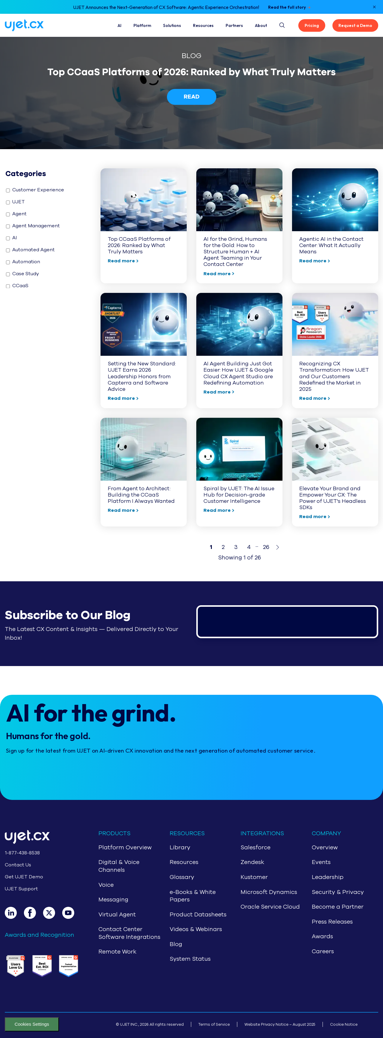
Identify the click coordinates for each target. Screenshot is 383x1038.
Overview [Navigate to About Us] (325, 847)
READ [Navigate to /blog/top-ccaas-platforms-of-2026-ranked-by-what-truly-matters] (192, 97)
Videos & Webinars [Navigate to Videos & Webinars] (196, 929)
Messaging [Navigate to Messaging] (113, 900)
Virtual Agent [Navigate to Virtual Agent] (117, 915)
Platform (142, 25)
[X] (52, 913)
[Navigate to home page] (31, 25)
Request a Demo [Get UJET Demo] (355, 25)
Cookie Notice (344, 1024)
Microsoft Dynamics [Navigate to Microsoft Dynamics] (269, 892)
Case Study (22, 273)
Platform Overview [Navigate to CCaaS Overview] (125, 847)
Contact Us (18, 865)
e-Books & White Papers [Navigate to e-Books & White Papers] (193, 896)
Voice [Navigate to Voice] (106, 885)
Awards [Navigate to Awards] (322, 936)
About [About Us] (261, 25)
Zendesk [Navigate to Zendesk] (252, 862)
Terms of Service (214, 1024)
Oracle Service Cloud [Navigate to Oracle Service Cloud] (270, 907)
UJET (15, 202)
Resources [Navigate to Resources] (184, 862)
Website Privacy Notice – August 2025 (279, 1024)
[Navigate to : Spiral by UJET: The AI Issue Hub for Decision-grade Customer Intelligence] (239, 472)
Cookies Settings (32, 1024)
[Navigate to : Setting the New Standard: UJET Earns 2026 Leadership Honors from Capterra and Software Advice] (144, 350)
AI (119, 25)
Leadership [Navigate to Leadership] (328, 877)
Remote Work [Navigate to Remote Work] (117, 952)
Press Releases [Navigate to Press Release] (332, 922)
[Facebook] (33, 913)
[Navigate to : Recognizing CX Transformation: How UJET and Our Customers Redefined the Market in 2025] (335, 350)
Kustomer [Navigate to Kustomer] (254, 877)
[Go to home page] (42, 838)
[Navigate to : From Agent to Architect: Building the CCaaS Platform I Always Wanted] (144, 472)
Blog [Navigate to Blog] (176, 944)
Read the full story (287, 7)
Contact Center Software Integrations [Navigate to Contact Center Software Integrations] (129, 933)
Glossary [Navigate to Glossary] (182, 877)
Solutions (172, 25)
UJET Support (21, 889)
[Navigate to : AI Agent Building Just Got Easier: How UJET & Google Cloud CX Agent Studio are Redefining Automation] (239, 350)
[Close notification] (374, 7)
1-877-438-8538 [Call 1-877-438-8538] (22, 853)
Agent (16, 214)
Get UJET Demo (24, 877)
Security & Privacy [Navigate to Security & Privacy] (338, 892)
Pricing (312, 25)
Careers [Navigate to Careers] (323, 951)
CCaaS (17, 285)
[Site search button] (281, 24)
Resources (203, 25)
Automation (23, 261)
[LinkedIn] (14, 913)
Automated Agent (30, 249)
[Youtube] (71, 913)
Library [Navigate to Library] (180, 847)
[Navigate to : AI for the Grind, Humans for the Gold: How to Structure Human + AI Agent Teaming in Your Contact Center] (239, 225)
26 (266, 547)
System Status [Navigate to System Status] (190, 959)
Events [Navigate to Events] (321, 862)
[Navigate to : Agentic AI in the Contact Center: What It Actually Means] (335, 225)
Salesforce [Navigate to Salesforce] (255, 847)
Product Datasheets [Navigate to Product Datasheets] (198, 915)
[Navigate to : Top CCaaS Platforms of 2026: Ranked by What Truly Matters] (144, 225)
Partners (234, 25)
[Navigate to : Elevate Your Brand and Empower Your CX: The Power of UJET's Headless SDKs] (335, 472)
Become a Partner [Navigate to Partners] (338, 907)
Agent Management (33, 226)
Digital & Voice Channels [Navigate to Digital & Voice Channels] (118, 866)
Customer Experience (35, 190)
